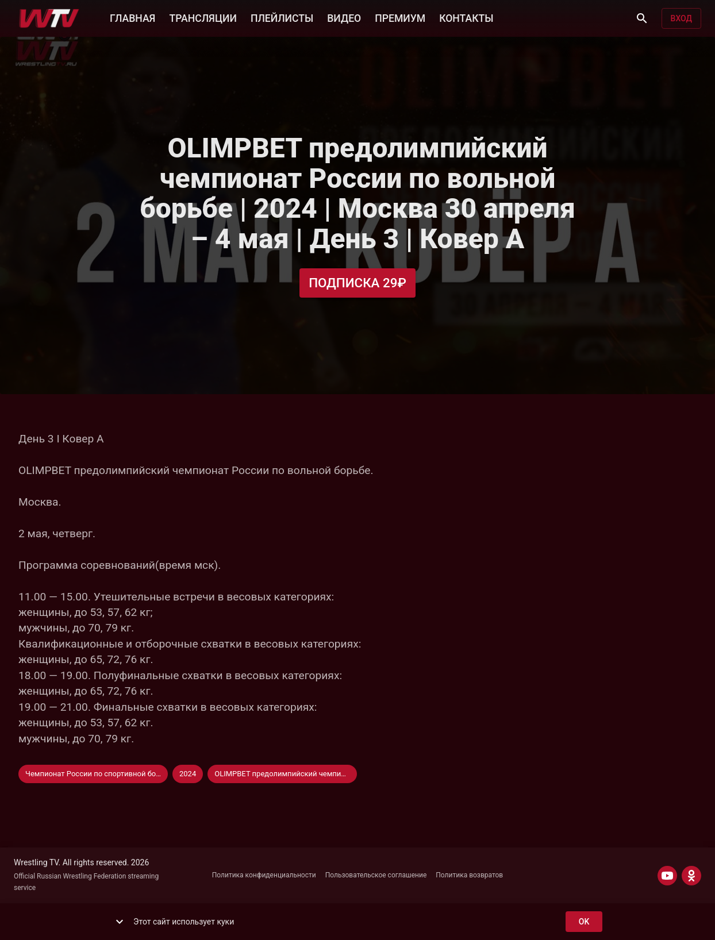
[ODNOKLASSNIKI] (691, 875)
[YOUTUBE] (667, 875)
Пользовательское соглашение (376, 875)
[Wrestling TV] (49, 18)
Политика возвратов (469, 875)
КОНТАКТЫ (466, 17)
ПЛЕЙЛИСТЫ (282, 17)
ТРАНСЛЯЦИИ (202, 17)
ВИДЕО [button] (344, 17)
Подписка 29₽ (357, 283)
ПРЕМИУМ (400, 17)
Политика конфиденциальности (264, 875)
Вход (681, 19)
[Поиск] (642, 18)
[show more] (119, 921)
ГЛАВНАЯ (132, 17)
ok (584, 922)
